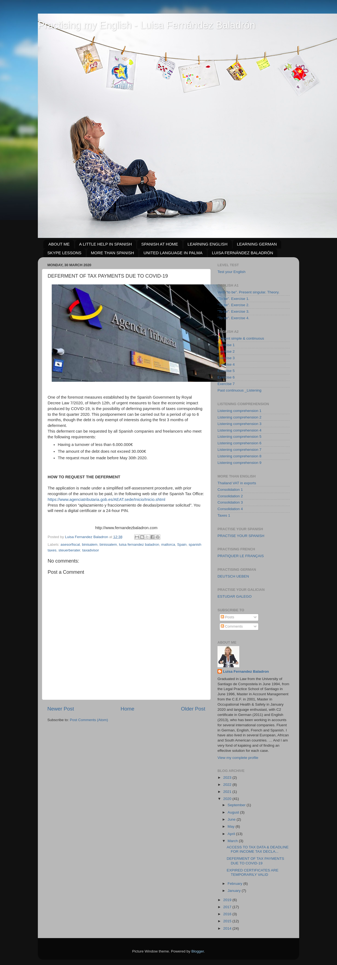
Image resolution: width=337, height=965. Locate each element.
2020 (227, 799)
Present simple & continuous (240, 338)
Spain (182, 544)
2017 (227, 907)
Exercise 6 (226, 377)
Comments (232, 626)
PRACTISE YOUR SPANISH (240, 536)
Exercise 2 (226, 351)
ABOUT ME (59, 244)
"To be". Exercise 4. (233, 318)
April (232, 834)
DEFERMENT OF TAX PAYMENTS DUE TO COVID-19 (255, 861)
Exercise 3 (226, 358)
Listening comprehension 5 (239, 437)
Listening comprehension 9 (239, 463)
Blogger (197, 951)
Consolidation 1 (230, 490)
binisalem (89, 544)
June (232, 819)
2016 (227, 914)
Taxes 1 (223, 515)
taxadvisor (90, 550)
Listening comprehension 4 (239, 430)
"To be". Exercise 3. (233, 311)
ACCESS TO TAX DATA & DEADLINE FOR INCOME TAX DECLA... (258, 849)
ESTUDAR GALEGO (234, 596)
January (235, 891)
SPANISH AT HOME (159, 244)
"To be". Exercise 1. (233, 299)
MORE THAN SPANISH (112, 252)
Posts (227, 617)
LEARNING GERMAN (257, 244)
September (237, 805)
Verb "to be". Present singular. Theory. (248, 292)
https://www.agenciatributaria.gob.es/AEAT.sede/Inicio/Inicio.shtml (106, 499)
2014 (227, 928)
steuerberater (69, 550)
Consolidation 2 (230, 496)
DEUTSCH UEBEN (233, 576)
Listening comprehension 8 (239, 456)
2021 (227, 792)
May (231, 826)
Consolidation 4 (230, 509)
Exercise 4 (226, 364)
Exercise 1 (226, 345)
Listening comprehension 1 (239, 411)
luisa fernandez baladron (139, 544)
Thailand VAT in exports (236, 483)
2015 (227, 921)
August (234, 812)
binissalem (108, 544)
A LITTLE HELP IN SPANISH (105, 244)
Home (127, 709)
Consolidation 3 (230, 502)
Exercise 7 (226, 384)
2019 (227, 900)
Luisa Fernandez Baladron (246, 671)
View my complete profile (237, 758)
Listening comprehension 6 (239, 443)
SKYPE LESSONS (64, 252)
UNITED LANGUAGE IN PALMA (172, 252)
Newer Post (60, 709)
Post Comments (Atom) (89, 720)
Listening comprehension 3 (239, 424)
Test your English (231, 272)
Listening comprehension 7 (239, 450)
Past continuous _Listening (239, 390)
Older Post (193, 709)
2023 (227, 777)
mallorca (168, 544)
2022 (227, 785)
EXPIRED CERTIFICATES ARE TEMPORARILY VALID (252, 872)
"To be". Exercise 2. (233, 305)
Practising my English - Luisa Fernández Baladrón (146, 25)
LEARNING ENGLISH (208, 244)
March (233, 841)
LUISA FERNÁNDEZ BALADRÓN (242, 252)
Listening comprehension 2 (239, 417)
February (235, 884)
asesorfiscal (70, 544)
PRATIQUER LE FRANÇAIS (240, 556)
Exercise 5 (226, 371)
